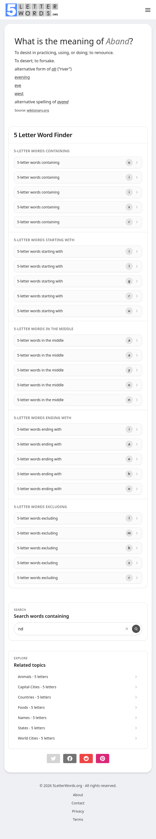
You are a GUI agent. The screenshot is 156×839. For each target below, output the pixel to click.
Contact (78, 803)
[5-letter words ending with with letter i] (78, 429)
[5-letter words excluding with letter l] (78, 518)
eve (18, 85)
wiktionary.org (38, 110)
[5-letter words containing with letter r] (78, 222)
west (19, 93)
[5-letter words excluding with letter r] (78, 578)
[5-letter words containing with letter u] (78, 162)
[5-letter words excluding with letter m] (78, 533)
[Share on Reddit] (86, 758)
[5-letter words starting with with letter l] (78, 266)
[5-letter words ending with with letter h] (78, 474)
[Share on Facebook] (69, 758)
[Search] (136, 629)
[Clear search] (127, 629)
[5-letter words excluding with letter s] (78, 563)
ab (54, 69)
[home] (31, 10)
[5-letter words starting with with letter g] (78, 281)
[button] (53, 758)
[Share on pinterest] (102, 758)
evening (22, 77)
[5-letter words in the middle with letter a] (78, 340)
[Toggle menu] (148, 10)
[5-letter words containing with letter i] (78, 177)
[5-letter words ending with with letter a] (78, 444)
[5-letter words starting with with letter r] (78, 296)
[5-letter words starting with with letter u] (78, 311)
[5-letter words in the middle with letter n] (78, 400)
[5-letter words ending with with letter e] (78, 459)
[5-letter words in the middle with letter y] (78, 370)
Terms (78, 819)
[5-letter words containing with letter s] (78, 207)
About (78, 794)
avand (63, 102)
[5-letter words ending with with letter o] (78, 489)
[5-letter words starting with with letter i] (78, 251)
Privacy (78, 811)
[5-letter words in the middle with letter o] (78, 385)
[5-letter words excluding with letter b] (78, 548)
